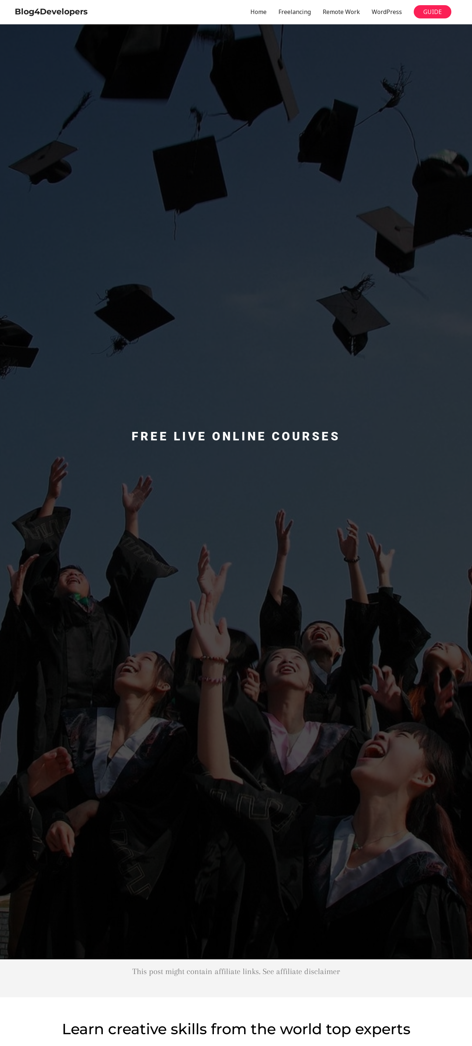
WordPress (387, 12)
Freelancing (294, 12)
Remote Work (341, 12)
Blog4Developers (51, 12)
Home (258, 12)
